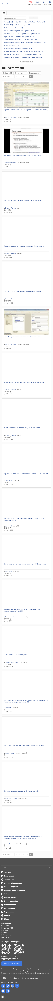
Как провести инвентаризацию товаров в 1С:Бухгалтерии (25, 564)
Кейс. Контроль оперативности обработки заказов (22, 337)
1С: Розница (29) (10, 34)
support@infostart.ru (9, 959)
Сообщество (6, 926)
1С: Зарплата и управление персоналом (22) (20, 31)
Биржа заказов (10, 912)
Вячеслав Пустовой (16, 662)
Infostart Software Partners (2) (34, 22)
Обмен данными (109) (11, 45)
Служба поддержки (12, 942)
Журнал (7, 872)
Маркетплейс (10, 897)
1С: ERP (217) (8, 25)
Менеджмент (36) (30, 40)
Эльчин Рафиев (13, 208)
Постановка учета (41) (12, 54)
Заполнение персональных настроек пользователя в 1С (24, 200)
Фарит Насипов (17, 117)
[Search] (26, 867)
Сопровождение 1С (12, 887)
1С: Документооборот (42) (13, 28)
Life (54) (18, 22)
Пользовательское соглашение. (12, 973)
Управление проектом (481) (32, 57)
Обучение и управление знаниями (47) (18, 48)
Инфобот (12, 708)
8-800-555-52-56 (8, 956)
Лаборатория (10, 879)
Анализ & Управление (13, 883)
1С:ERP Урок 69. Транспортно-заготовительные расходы (24, 746)
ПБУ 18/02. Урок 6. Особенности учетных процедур (22, 155)
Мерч (6, 919)
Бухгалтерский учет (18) (12, 40)
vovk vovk (12, 480)
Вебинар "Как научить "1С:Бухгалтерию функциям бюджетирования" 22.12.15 (22, 610)
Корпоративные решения (14, 890)
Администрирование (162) (25, 37)
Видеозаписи (9, 908)
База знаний (9, 876)
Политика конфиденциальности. (37, 973)
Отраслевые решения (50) (33, 51)
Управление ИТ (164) (11, 57)
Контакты (5, 937)
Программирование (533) (32, 54)
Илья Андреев (16, 753)
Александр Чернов (16, 798)
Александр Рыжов (18, 617)
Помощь (4, 933)
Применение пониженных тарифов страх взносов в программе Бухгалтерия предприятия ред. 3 (23, 837)
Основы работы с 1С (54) (13, 51)
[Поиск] (7, 3)
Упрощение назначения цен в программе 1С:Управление (24, 246)
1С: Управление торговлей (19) (29, 34)
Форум (7, 915)
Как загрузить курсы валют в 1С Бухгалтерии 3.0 (21, 791)
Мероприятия (10, 905)
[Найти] (50, 867)
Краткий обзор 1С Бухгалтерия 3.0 (16, 655)
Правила (4, 930)
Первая (6, 76)
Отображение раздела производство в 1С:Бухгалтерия (24, 382)
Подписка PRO (7, 928)
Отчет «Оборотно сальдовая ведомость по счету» (22, 428)
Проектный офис (11, 901)
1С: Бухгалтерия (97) (23, 25)
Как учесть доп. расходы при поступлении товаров (23, 291)
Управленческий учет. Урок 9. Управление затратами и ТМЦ (26, 110)
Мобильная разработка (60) (14, 43)
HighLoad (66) (8, 37)
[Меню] (3, 3)
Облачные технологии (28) (36, 43)
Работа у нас (6, 935)
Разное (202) (8, 22)
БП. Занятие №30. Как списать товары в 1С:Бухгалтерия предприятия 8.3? (24, 519)
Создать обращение (11, 963)
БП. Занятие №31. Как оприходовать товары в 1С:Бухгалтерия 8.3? (26, 474)
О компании (6, 923)
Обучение (8, 894)
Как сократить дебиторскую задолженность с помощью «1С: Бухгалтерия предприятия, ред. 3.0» (26, 701)
